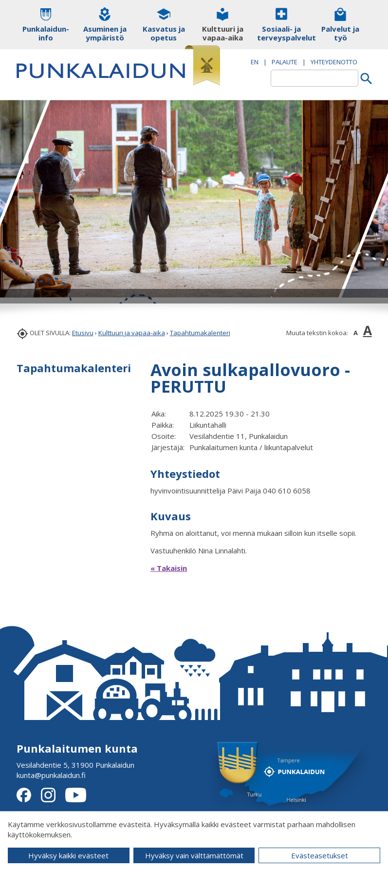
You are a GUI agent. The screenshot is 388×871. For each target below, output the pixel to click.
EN (255, 61)
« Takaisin (168, 568)
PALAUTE (284, 61)
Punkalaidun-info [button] (45, 33)
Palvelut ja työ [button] (340, 33)
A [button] (355, 332)
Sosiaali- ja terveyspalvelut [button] (281, 33)
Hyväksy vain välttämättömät (194, 855)
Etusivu (82, 332)
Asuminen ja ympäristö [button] (105, 33)
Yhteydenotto (334, 61)
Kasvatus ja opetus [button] (164, 33)
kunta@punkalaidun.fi (51, 775)
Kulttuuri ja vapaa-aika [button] (222, 33)
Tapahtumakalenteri (200, 332)
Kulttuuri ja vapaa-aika (131, 332)
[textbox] (314, 78)
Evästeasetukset (319, 855)
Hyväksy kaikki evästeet (68, 855)
